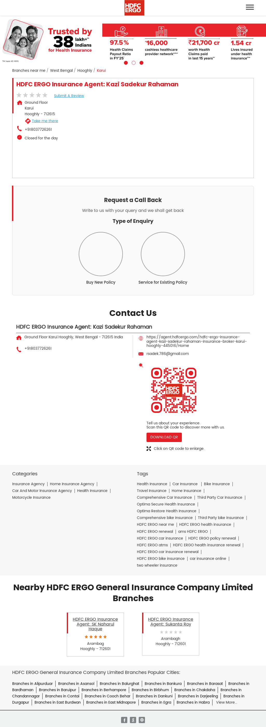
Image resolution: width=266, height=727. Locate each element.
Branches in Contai (62, 696)
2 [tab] (133, 62)
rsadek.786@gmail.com (168, 354)
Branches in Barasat (205, 684)
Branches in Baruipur (57, 690)
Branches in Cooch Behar (107, 696)
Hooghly (84, 71)
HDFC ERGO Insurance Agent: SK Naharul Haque (95, 624)
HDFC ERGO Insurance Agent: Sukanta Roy (170, 621)
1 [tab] (125, 62)
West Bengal (61, 71)
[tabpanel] (133, 40)
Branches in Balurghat (119, 684)
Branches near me (28, 71)
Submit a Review (69, 96)
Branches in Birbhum (150, 690)
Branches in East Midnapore (111, 702)
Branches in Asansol (76, 684)
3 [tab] (140, 62)
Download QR (164, 437)
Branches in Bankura (163, 684)
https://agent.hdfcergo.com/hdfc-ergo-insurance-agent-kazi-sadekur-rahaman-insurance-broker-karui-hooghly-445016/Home (197, 341)
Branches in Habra (193, 702)
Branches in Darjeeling (198, 696)
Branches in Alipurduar (32, 684)
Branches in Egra (156, 702)
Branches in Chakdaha (194, 690)
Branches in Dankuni (154, 696)
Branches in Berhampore (104, 690)
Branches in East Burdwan (58, 702)
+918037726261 (38, 130)
